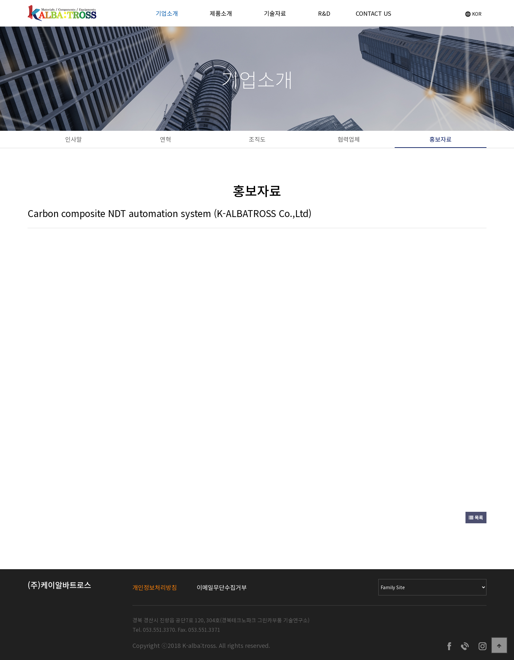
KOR (473, 13)
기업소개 (167, 13)
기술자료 (275, 13)
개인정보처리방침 (154, 587)
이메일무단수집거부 (222, 587)
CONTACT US (373, 13)
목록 (476, 517)
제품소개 (221, 13)
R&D (324, 13)
